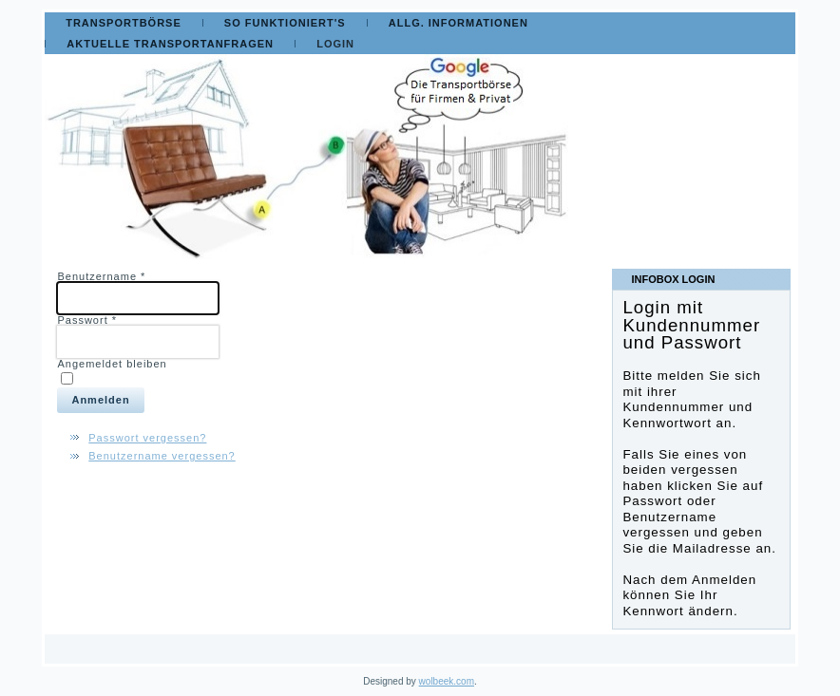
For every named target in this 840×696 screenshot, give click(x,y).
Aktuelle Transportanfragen (170, 43)
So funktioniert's (285, 22)
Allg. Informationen (458, 22)
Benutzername (101, 276)
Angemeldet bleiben (111, 363)
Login (335, 43)
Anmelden (100, 399)
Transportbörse (123, 22)
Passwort (87, 320)
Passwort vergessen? (147, 437)
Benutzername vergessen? (161, 455)
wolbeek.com (446, 681)
